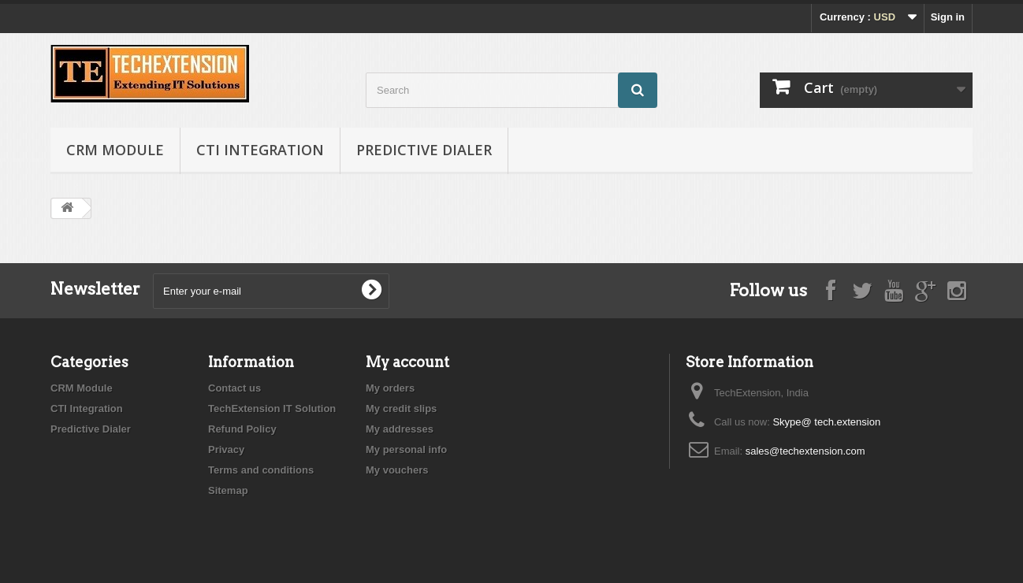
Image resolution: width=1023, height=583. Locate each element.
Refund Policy (242, 429)
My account (407, 362)
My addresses (399, 429)
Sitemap (228, 490)
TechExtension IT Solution (272, 408)
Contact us (234, 388)
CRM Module (115, 149)
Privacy (226, 449)
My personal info (406, 449)
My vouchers (397, 470)
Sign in (948, 17)
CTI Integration (260, 149)
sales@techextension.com (805, 451)
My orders (390, 388)
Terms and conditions (261, 470)
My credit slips (401, 408)
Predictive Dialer (424, 149)
